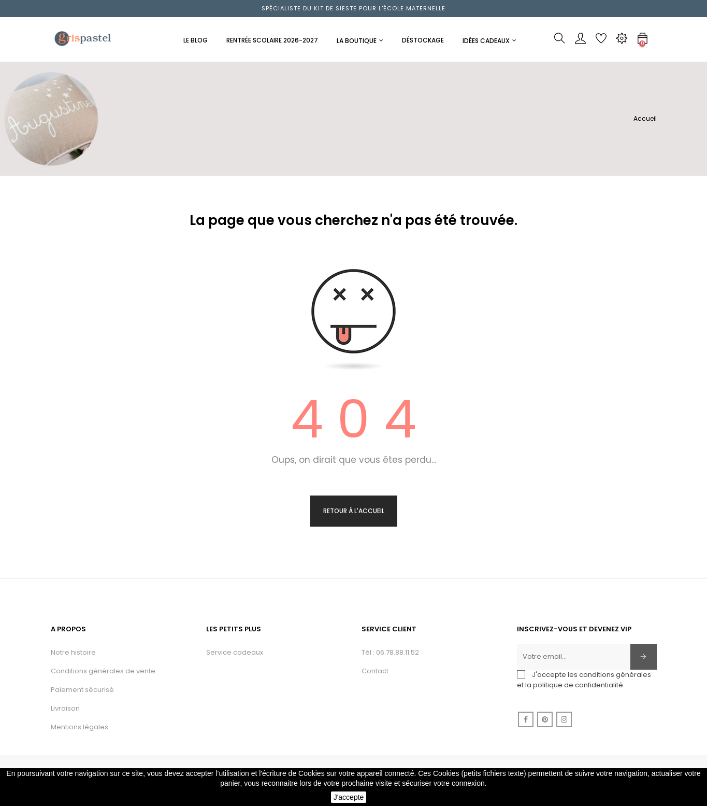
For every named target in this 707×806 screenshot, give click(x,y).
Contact (375, 671)
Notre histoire (73, 652)
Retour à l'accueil (353, 510)
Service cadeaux (234, 652)
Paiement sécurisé (82, 690)
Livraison (65, 708)
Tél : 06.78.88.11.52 (390, 652)
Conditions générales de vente (103, 671)
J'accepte (349, 797)
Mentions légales (79, 727)
